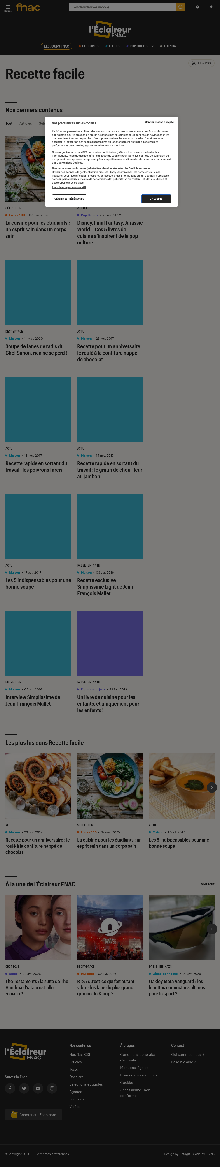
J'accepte (156, 199)
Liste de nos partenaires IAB (69, 187)
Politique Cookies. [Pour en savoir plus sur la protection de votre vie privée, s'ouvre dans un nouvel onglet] (72, 162)
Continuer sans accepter (159, 122)
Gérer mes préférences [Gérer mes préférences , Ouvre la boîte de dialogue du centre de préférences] (69, 199)
